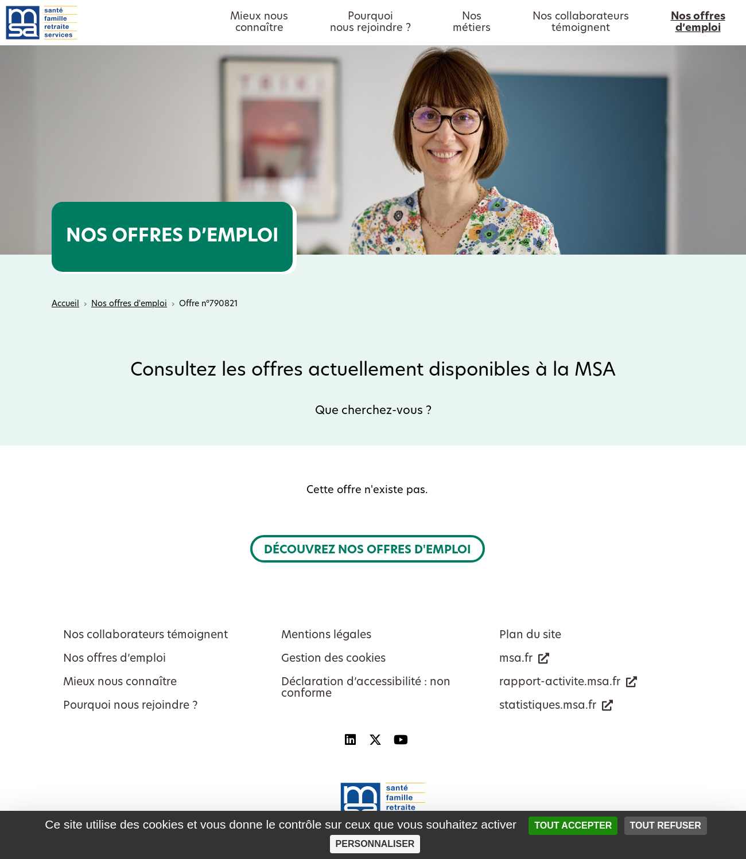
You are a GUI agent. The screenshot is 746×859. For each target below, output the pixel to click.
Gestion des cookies (333, 659)
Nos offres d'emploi (129, 304)
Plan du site (530, 635)
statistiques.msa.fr (547, 706)
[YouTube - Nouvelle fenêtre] (400, 739)
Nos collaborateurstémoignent (581, 22)
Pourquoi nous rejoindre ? (130, 706)
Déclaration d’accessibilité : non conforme (365, 688)
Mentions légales (326, 635)
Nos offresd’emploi (698, 22)
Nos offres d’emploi (114, 659)
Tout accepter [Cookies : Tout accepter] (573, 825)
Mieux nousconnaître (259, 22)
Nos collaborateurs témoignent (145, 635)
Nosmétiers (472, 22)
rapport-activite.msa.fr (559, 682)
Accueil (65, 304)
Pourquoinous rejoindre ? (370, 22)
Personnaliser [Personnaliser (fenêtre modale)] (375, 844)
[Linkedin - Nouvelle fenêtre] (350, 739)
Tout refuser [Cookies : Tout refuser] (665, 825)
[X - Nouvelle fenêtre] (375, 739)
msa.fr (516, 659)
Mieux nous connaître (120, 682)
